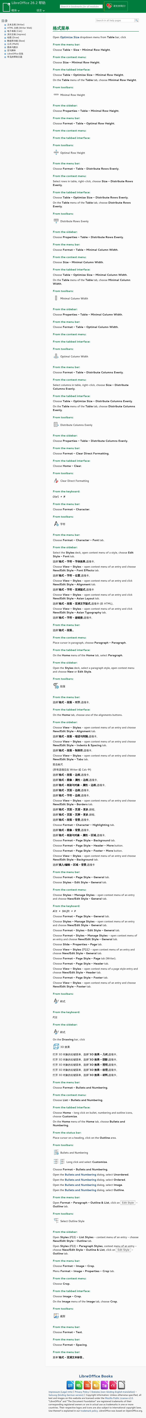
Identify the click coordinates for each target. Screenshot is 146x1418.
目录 (4, 20)
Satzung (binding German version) (66, 1395)
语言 (39, 10)
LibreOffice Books (96, 1375)
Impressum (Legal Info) (60, 1391)
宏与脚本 (11, 50)
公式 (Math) (13, 43)
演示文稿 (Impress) (16, 34)
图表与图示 (12, 47)
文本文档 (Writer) (15, 24)
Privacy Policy (82, 1391)
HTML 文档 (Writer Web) (19, 27)
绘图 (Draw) (13, 37)
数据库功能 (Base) (16, 40)
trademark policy (89, 1410)
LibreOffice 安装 (15, 53)
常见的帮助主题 (14, 56)
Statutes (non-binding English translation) (113, 1391)
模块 (14, 10)
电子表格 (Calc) (14, 31)
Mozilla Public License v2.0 (119, 1398)
